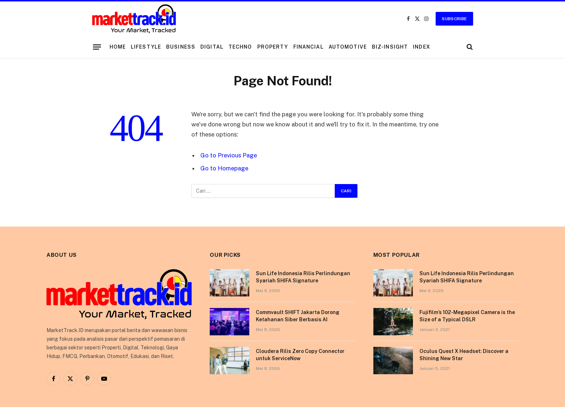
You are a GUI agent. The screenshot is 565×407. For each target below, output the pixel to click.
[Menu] (97, 47)
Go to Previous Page (228, 155)
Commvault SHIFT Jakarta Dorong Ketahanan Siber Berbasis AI (297, 315)
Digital (211, 47)
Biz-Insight (390, 47)
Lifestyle (146, 47)
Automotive (348, 47)
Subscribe (454, 18)
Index (421, 47)
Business (180, 47)
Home (118, 47)
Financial (308, 47)
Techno (240, 47)
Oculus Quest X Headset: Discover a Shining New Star (463, 354)
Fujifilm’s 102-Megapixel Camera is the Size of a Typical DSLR (467, 315)
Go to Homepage (224, 168)
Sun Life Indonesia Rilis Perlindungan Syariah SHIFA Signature (303, 276)
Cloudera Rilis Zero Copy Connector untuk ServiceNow (300, 354)
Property (272, 47)
